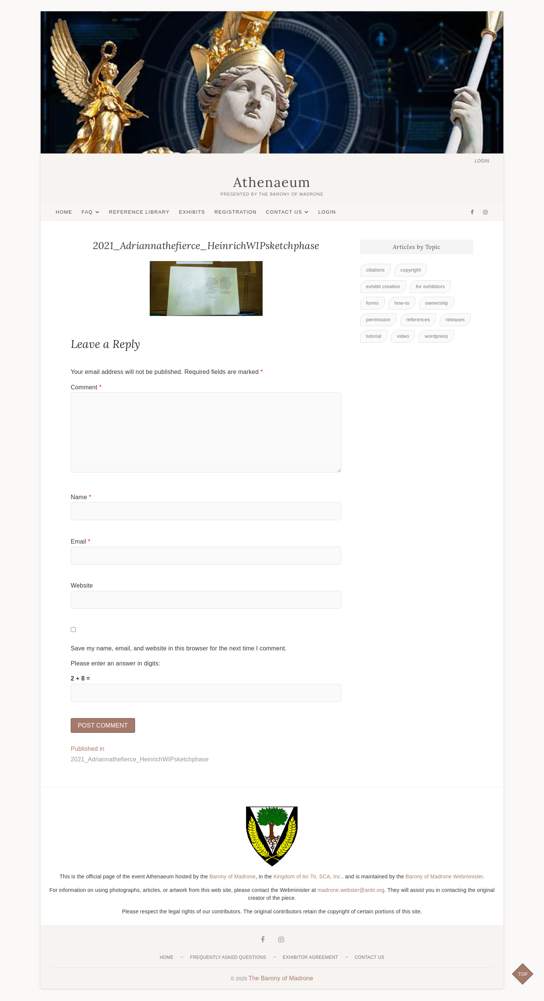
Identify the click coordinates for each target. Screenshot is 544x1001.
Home (64, 212)
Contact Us (284, 212)
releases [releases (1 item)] (455, 319)
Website (82, 586)
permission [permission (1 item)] (378, 319)
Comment (86, 387)
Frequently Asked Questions (228, 958)
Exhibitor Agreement (310, 958)
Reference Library (139, 212)
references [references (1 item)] (418, 319)
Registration (235, 212)
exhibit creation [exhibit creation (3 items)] (383, 286)
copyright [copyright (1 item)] (410, 270)
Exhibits (192, 212)
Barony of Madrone (232, 877)
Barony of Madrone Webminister (444, 877)
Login (482, 161)
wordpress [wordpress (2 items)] (436, 336)
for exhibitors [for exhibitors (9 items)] (430, 286)
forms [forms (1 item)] (372, 303)
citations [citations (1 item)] (375, 270)
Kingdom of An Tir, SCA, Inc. (308, 877)
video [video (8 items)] (403, 336)
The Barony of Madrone (280, 979)
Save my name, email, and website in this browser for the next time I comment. (179, 648)
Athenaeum (272, 182)
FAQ (87, 212)
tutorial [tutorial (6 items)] (373, 336)
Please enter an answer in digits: (115, 663)
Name (81, 497)
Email (80, 541)
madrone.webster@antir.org (351, 891)
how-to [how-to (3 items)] (401, 303)
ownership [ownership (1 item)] (436, 303)
